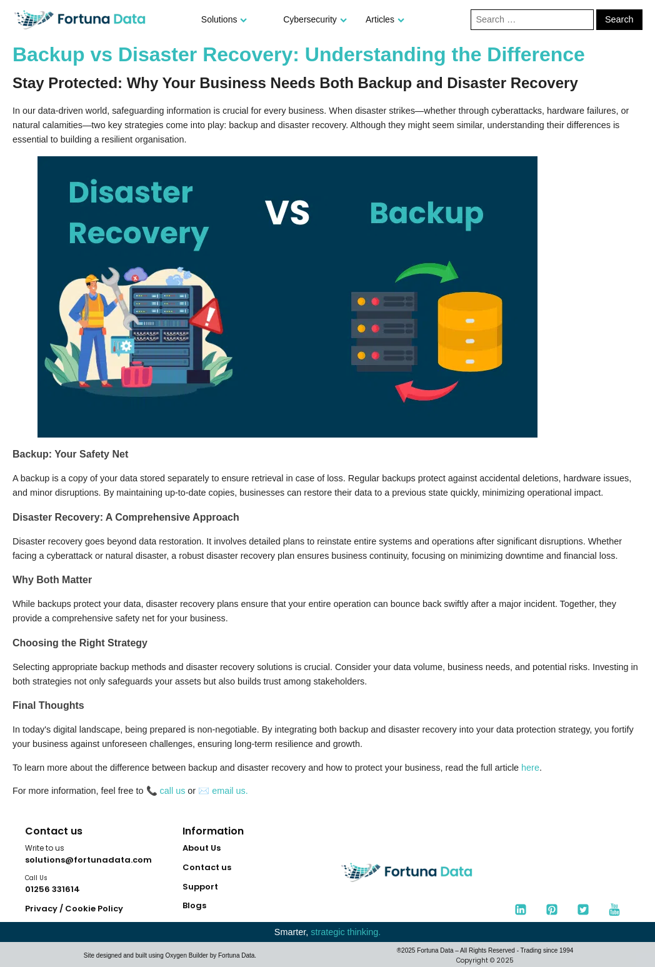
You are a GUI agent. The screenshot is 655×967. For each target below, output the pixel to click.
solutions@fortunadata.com (88, 860)
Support (200, 887)
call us (173, 791)
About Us (201, 848)
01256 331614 (52, 889)
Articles (385, 19)
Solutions (224, 19)
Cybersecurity (315, 19)
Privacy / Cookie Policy (74, 908)
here (530, 768)
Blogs (194, 905)
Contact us (206, 867)
